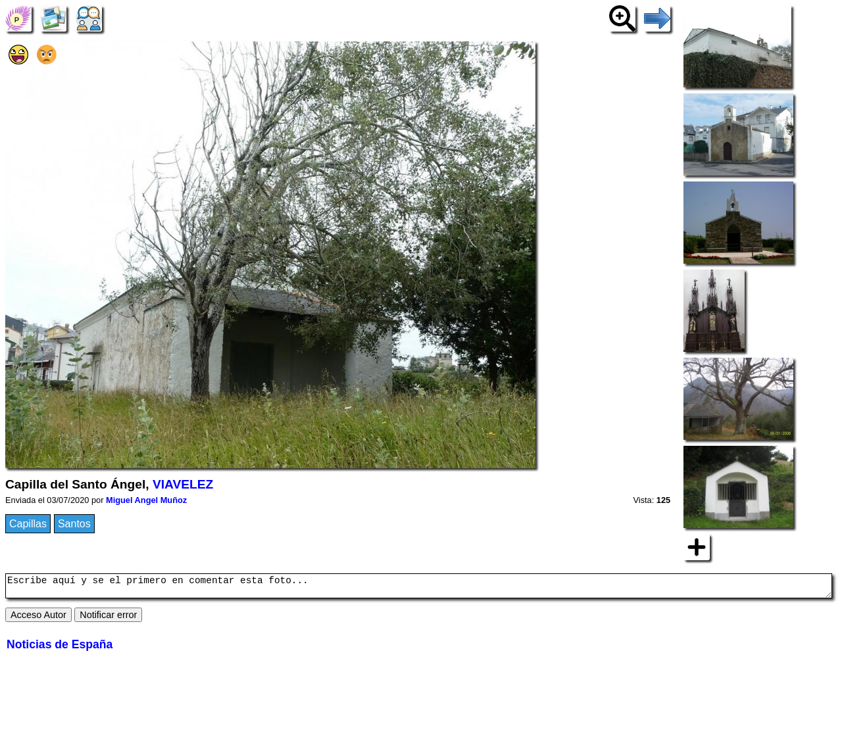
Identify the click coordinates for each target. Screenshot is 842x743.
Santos (74, 523)
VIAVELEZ (183, 484)
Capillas (28, 523)
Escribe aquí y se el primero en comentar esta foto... (418, 587)
